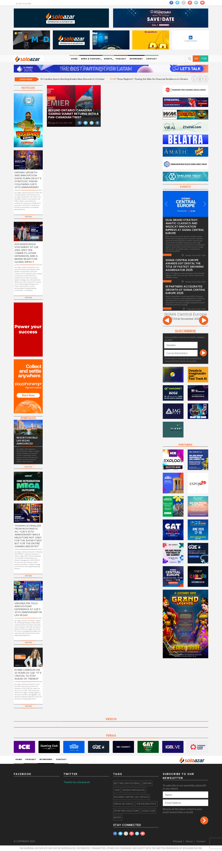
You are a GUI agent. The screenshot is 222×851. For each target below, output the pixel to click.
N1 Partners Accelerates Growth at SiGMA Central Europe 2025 (185, 289)
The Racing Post (146, 803)
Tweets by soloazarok (76, 782)
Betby (117, 817)
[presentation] (167, 321)
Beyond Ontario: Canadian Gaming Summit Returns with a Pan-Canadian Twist (73, 113)
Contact (200, 841)
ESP (196, 58)
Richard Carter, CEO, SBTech (131, 797)
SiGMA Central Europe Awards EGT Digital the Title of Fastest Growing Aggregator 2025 (185, 265)
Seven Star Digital (134, 790)
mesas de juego (123, 803)
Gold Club (148, 810)
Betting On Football (127, 783)
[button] (189, 58)
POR (204, 58)
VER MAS (28, 217)
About (189, 841)
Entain (147, 783)
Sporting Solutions (126, 810)
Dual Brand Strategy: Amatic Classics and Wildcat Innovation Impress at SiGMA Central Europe (185, 226)
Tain (116, 790)
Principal (177, 841)
